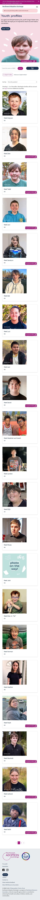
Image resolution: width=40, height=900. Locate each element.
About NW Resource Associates (10, 885)
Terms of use (21, 888)
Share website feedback (8, 882)
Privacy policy (13, 888)
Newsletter (5, 866)
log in (6, 88)
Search (20, 68)
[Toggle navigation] (37, 6)
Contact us (5, 880)
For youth (4, 864)
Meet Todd (5, 29)
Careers (4, 877)
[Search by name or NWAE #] (8, 68)
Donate (5, 874)
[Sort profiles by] (22, 82)
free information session (13, 1)
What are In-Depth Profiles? (20, 74)
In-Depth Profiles (7, 74)
